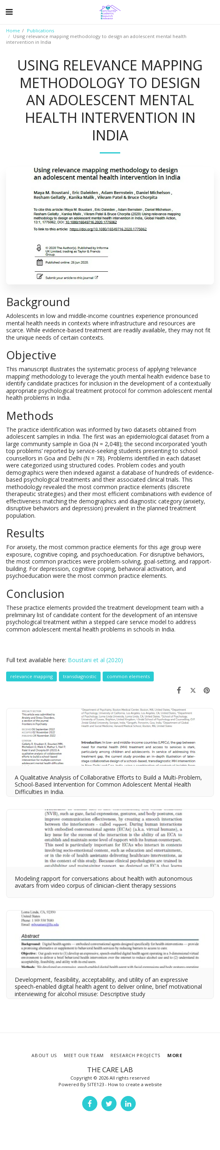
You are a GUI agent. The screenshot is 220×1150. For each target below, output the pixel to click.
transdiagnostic (80, 676)
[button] (9, 11)
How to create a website (135, 1084)
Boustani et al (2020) (95, 660)
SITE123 (95, 1084)
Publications (40, 30)
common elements (128, 676)
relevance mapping (31, 676)
